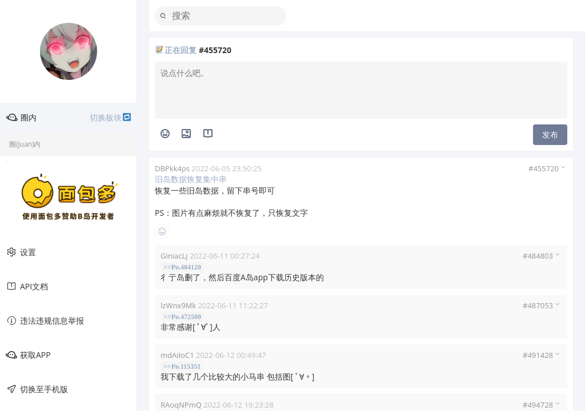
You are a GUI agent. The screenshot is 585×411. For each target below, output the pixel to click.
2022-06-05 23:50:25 (226, 168)
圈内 (68, 117)
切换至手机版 (37, 389)
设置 (21, 252)
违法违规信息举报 (45, 321)
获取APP (28, 355)
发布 (550, 134)
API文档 (27, 286)
